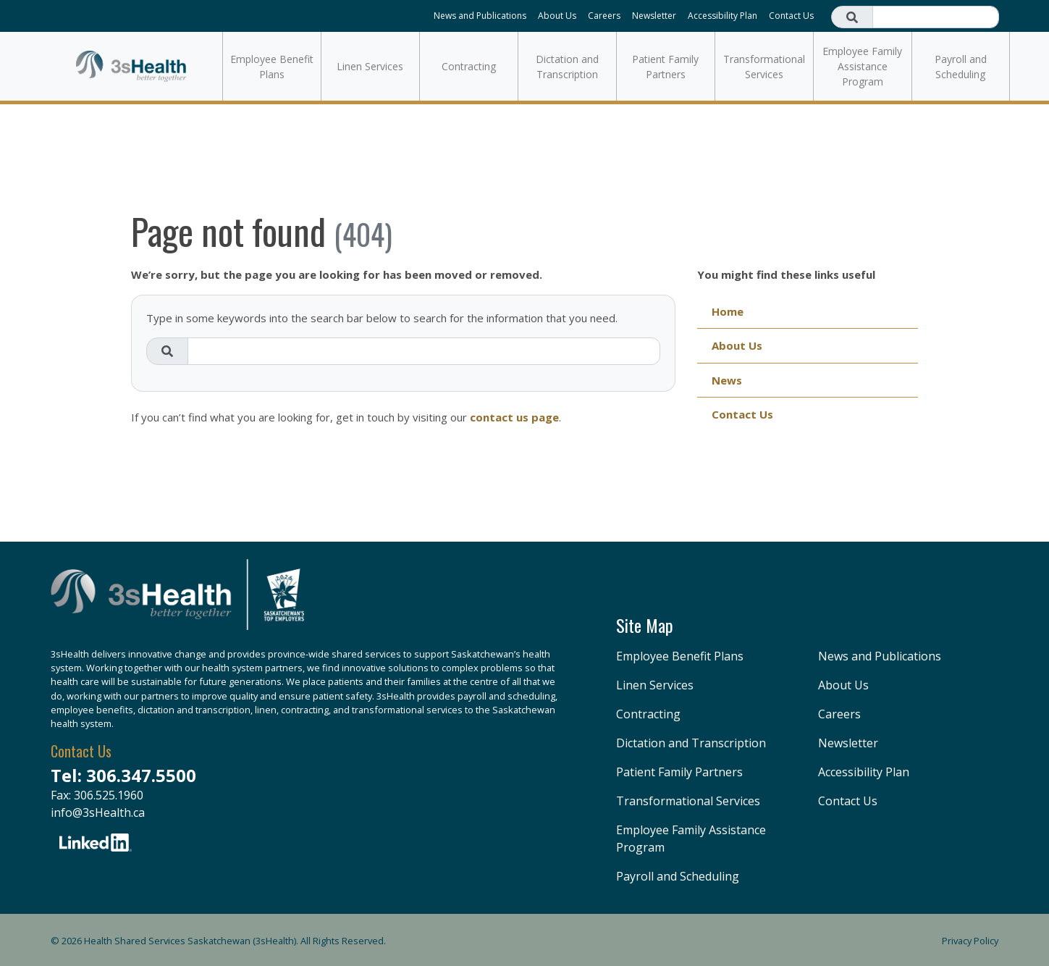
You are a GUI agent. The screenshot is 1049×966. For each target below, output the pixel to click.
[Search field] (935, 17)
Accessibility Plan (722, 15)
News (727, 380)
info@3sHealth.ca (98, 812)
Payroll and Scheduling (961, 66)
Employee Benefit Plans (271, 66)
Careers (604, 15)
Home (727, 311)
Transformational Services (764, 66)
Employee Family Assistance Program (862, 66)
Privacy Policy (970, 940)
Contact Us (791, 15)
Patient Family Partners (665, 66)
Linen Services (370, 66)
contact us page (514, 417)
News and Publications (480, 15)
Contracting (469, 66)
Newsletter (654, 15)
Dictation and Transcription (567, 66)
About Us (557, 15)
